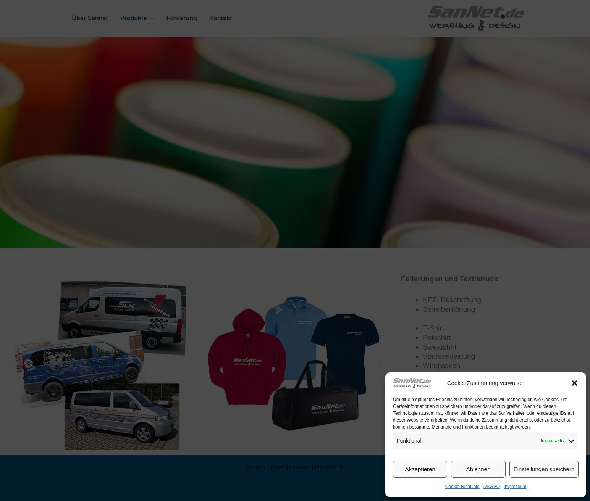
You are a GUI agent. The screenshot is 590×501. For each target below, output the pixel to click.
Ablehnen (478, 469)
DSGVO (491, 486)
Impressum (515, 486)
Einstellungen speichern (544, 469)
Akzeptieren (420, 469)
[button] (575, 383)
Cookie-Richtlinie (462, 486)
